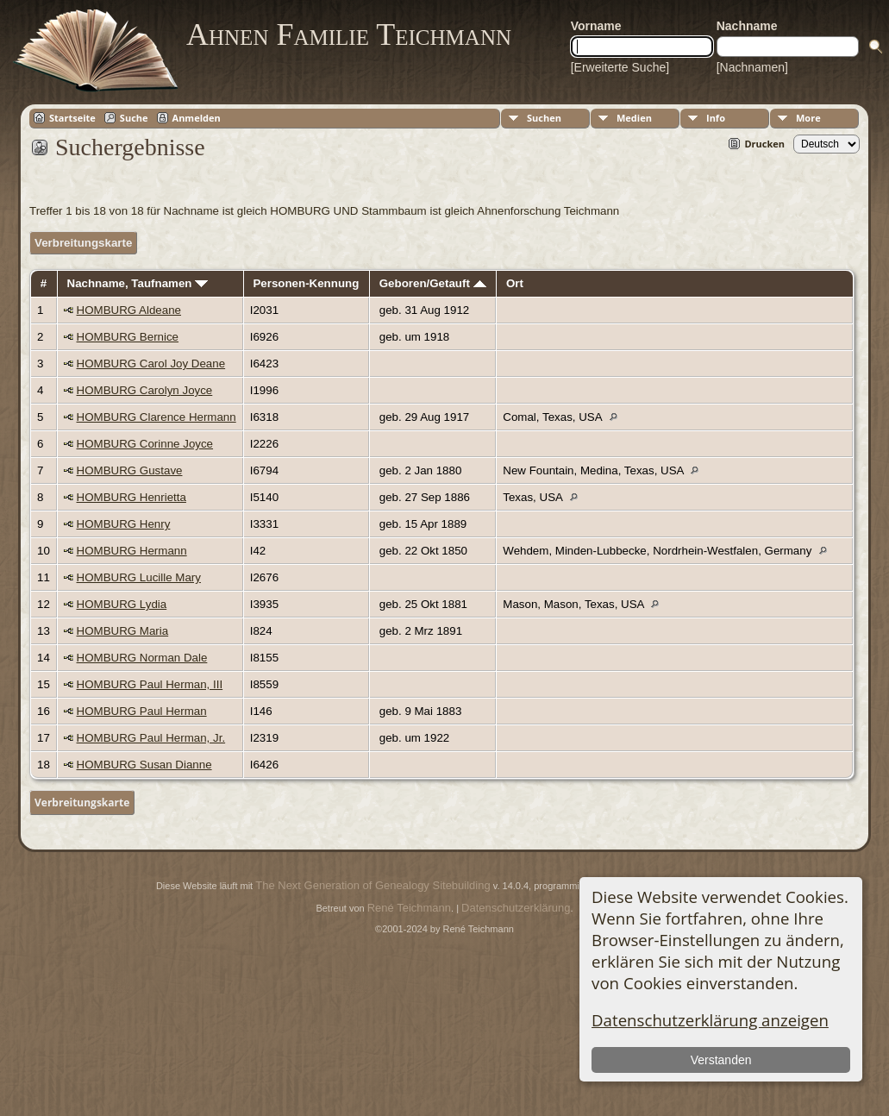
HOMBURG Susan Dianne (144, 764)
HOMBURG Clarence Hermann (156, 417)
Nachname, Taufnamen (138, 283)
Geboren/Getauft (432, 283)
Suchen (544, 117)
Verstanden (721, 1060)
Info (715, 117)
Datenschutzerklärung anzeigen (710, 1020)
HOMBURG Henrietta (131, 497)
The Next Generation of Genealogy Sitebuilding (372, 885)
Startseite (72, 117)
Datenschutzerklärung (515, 907)
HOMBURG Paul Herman (142, 711)
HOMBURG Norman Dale (142, 657)
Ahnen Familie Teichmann (348, 34)
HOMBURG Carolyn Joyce (145, 390)
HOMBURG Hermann (132, 550)
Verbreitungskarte (83, 242)
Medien (634, 117)
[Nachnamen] (752, 67)
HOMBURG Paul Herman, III (150, 684)
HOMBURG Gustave (130, 470)
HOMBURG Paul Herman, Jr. (151, 737)
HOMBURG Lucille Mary (139, 577)
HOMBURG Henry (124, 523)
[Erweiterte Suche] (620, 67)
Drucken (764, 143)
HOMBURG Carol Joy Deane (151, 363)
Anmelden (196, 117)
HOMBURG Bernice (128, 336)
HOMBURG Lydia (122, 604)
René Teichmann (409, 907)
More (808, 117)
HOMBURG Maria (123, 630)
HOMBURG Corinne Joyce (145, 443)
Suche (134, 117)
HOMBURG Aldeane (129, 310)
